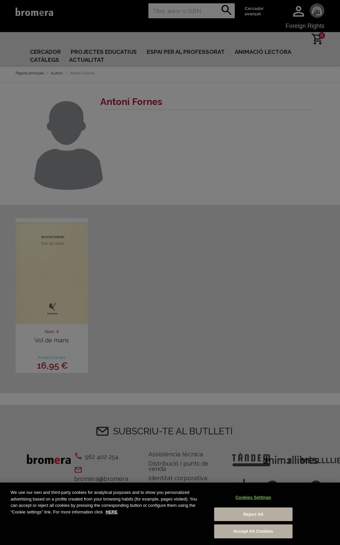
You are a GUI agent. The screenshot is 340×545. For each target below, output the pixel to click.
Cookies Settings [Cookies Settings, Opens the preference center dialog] (253, 497)
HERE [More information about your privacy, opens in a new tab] (112, 511)
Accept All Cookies (253, 531)
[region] (170, 514)
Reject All (253, 514)
